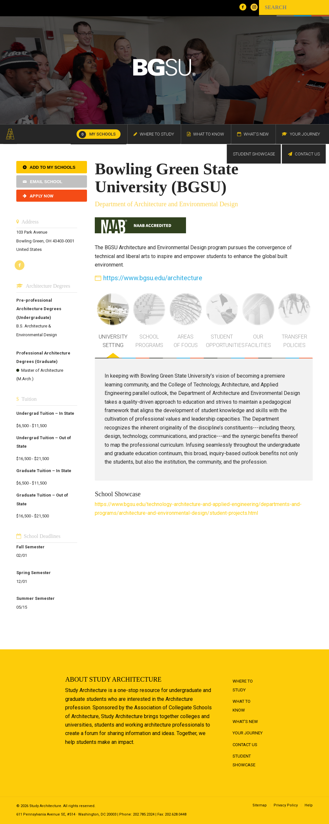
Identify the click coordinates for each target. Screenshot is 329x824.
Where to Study (243, 685)
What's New (245, 721)
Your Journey (248, 732)
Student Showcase (244, 760)
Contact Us (245, 744)
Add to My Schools (52, 167)
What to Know (241, 705)
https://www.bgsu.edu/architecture (152, 278)
